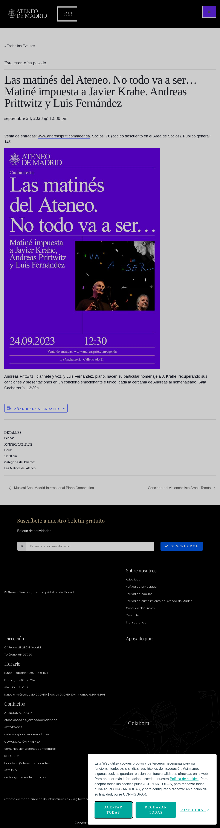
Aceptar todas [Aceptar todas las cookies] (113, 809)
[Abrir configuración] (195, 810)
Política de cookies (184, 779)
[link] (184, 779)
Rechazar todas (156, 809)
